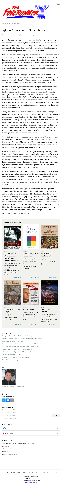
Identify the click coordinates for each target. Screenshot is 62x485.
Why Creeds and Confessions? (47, 254)
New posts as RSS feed (11, 410)
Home (7, 472)
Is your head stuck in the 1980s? (11, 355)
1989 (20, 35)
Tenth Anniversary (28, 35)
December (14, 35)
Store (19, 472)
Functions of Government (10, 449)
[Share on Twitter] (4, 400)
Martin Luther (28, 309)
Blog (24, 472)
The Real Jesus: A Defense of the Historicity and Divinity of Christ (11, 257)
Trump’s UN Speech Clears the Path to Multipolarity (17, 336)
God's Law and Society (46, 310)
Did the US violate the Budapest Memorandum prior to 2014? (20, 344)
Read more (16, 277)
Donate (52, 472)
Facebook (9, 428)
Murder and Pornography (10, 454)
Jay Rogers (7, 35)
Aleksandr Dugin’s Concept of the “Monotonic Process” (18, 349)
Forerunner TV (11, 433)
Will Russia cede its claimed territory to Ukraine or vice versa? (20, 347)
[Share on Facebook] (8, 400)
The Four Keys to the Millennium (30, 254)
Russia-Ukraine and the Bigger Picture (13, 360)
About (38, 472)
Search (45, 472)
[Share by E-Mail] (12, 400)
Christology (6, 446)
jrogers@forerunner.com (31, 482)
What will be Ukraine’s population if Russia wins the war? (18, 352)
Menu (13, 472)
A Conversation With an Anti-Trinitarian (13, 341)
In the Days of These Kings (12, 310)
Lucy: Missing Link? (8, 451)
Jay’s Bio (31, 472)
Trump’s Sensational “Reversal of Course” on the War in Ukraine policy (22, 339)
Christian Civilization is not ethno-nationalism (15, 357)
